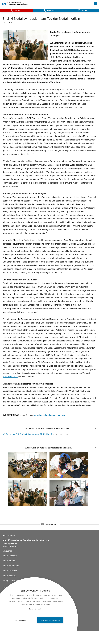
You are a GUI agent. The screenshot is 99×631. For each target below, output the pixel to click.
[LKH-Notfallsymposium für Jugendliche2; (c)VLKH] (69, 493)
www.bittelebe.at (10, 377)
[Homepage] (14, 3)
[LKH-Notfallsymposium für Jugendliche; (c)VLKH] (69, 465)
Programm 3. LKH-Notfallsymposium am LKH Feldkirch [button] (47, 428)
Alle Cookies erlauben (50, 620)
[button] (16, 10)
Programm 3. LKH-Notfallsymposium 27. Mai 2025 (29, 434)
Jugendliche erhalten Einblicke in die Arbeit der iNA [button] (48, 448)
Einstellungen (20, 620)
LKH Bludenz (10, 576)
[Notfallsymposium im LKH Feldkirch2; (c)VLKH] (27, 465)
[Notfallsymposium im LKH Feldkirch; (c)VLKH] (27, 493)
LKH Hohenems (11, 566)
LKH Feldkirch (10, 556)
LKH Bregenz (10, 561)
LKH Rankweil (10, 571)
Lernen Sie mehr (35, 609)
